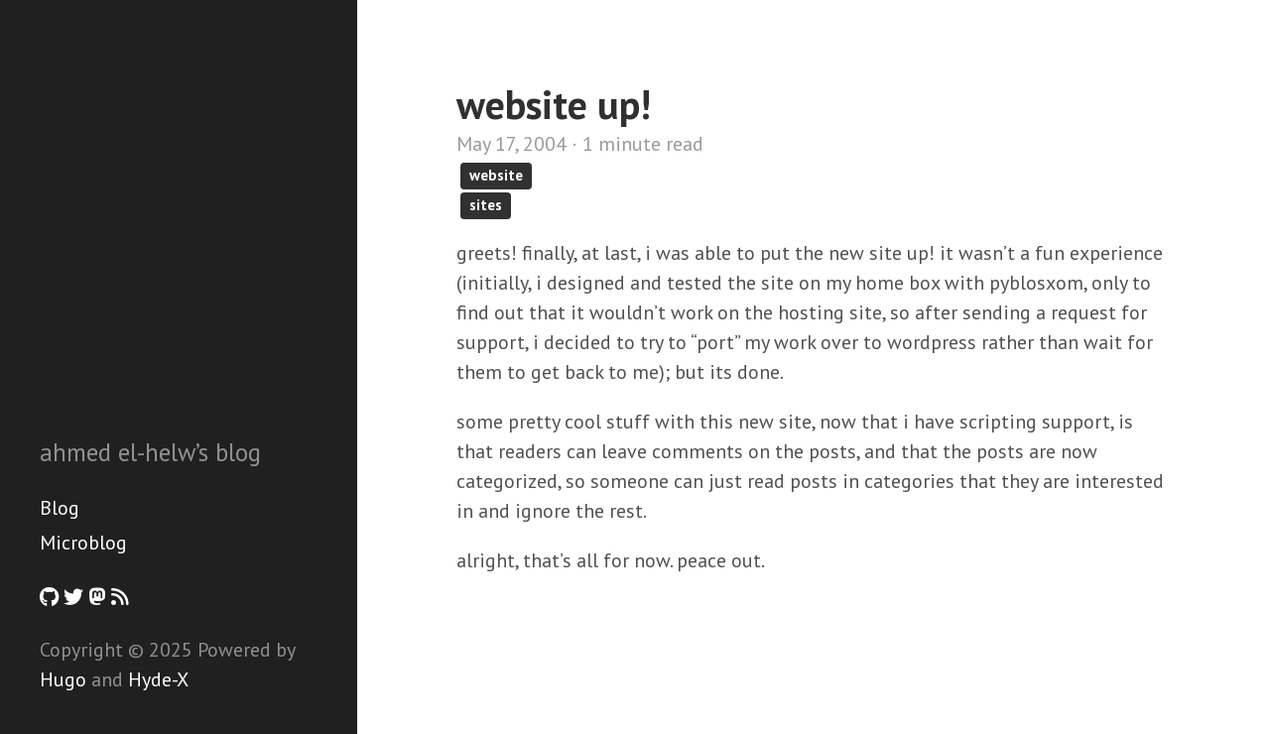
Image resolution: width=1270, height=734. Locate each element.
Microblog (83, 542)
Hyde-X (158, 679)
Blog (59, 508)
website (496, 175)
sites (485, 204)
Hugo (63, 679)
